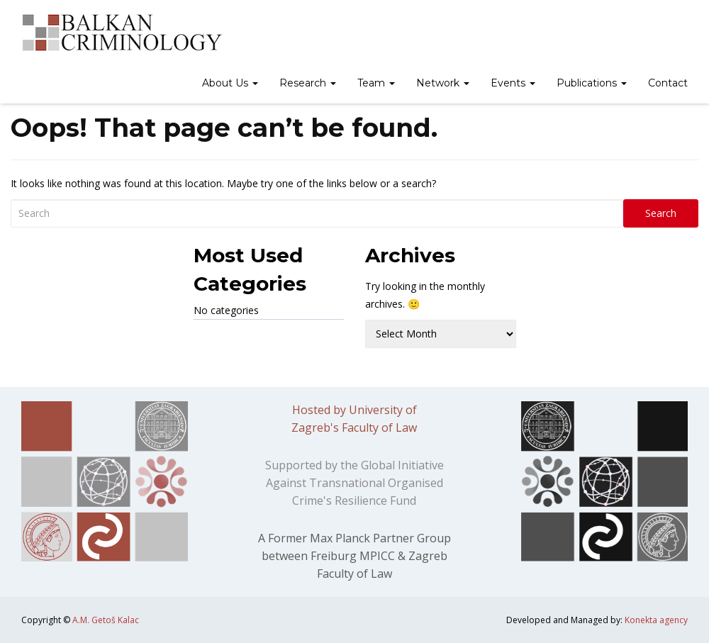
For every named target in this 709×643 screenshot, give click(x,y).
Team (376, 83)
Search (660, 213)
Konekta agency (656, 620)
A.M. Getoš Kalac (105, 620)
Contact (668, 83)
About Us (230, 83)
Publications (592, 83)
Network (442, 83)
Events (513, 83)
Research (307, 83)
